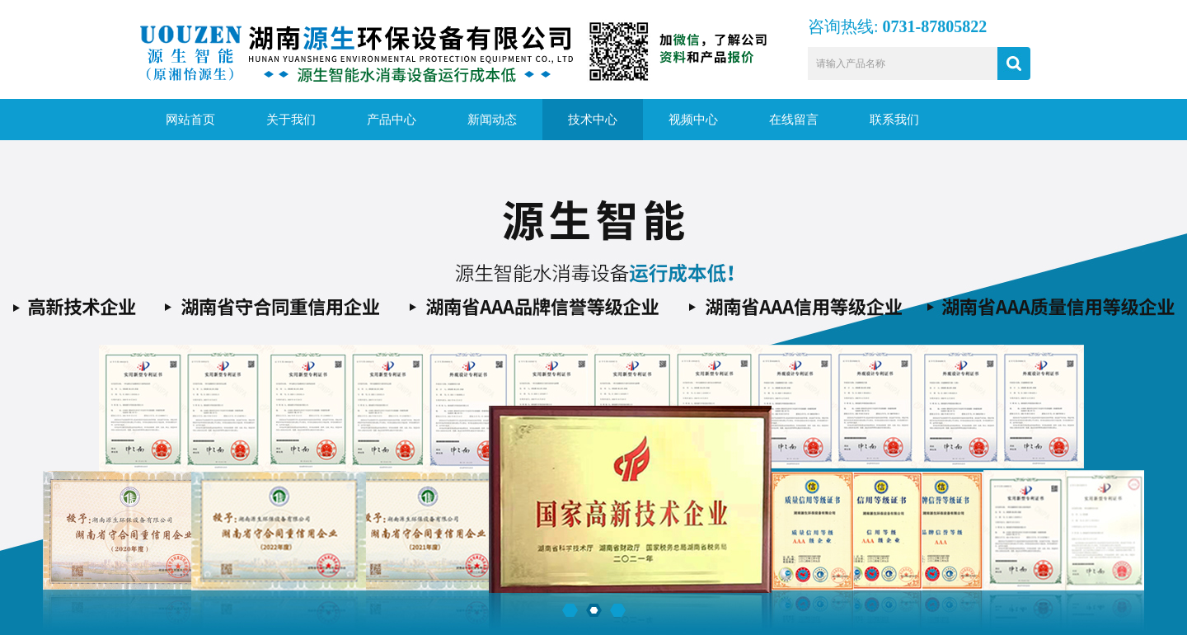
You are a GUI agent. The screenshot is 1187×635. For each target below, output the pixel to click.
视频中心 (693, 119)
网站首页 (190, 119)
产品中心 (391, 119)
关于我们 (291, 119)
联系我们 (894, 119)
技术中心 (592, 119)
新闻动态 (492, 119)
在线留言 (794, 119)
